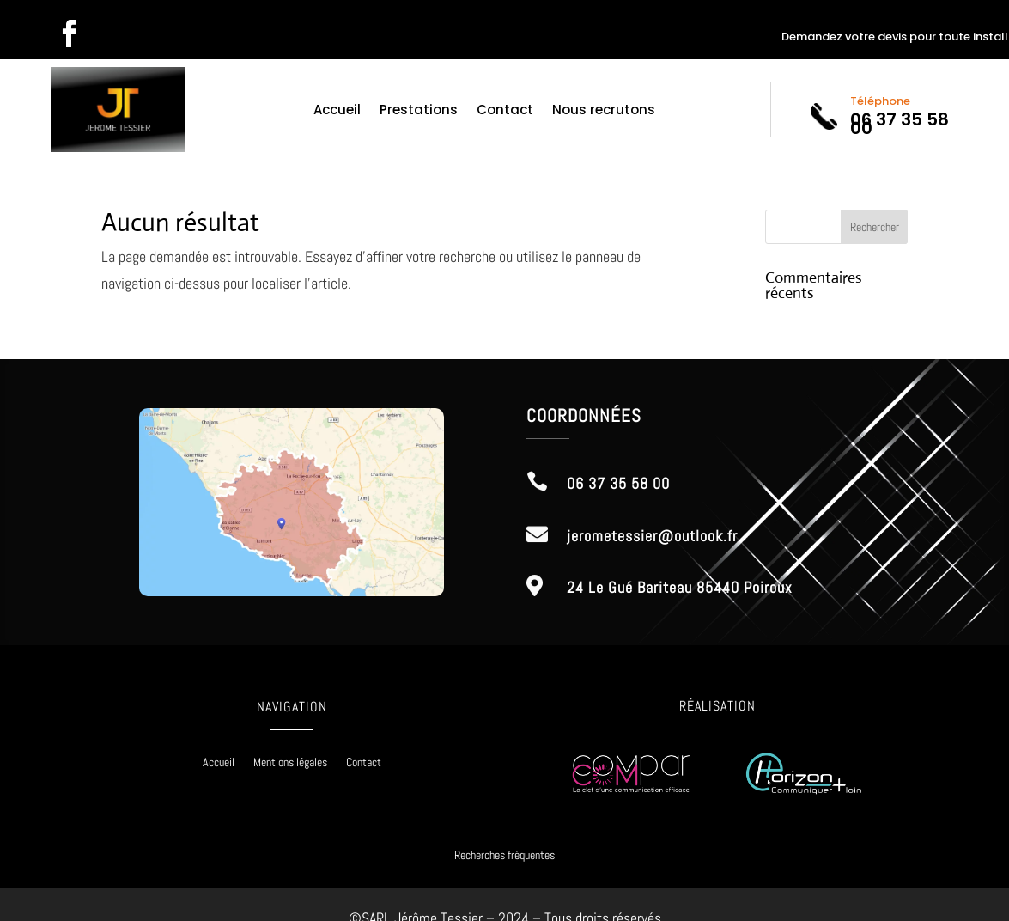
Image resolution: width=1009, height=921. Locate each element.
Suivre (128, 33)
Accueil (337, 111)
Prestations (419, 111)
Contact (505, 111)
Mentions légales (290, 763)
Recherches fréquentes (504, 855)
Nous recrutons (603, 111)
